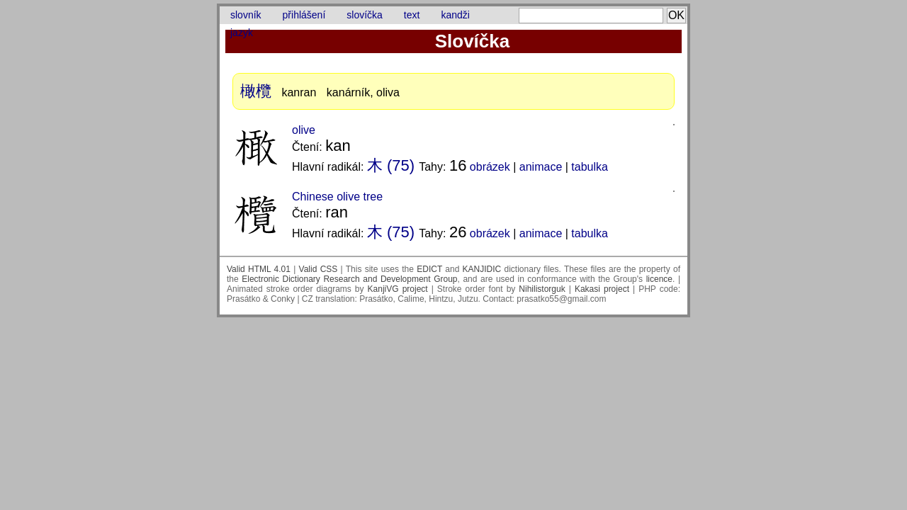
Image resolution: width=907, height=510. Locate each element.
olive (303, 130)
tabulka (589, 167)
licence (659, 279)
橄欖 (255, 91)
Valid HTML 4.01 (259, 269)
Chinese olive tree (337, 197)
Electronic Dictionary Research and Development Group (349, 279)
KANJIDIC (482, 269)
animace (540, 167)
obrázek (490, 167)
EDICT (429, 269)
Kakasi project (602, 289)
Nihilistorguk (542, 289)
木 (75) (391, 165)
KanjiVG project (398, 289)
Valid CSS (318, 269)
